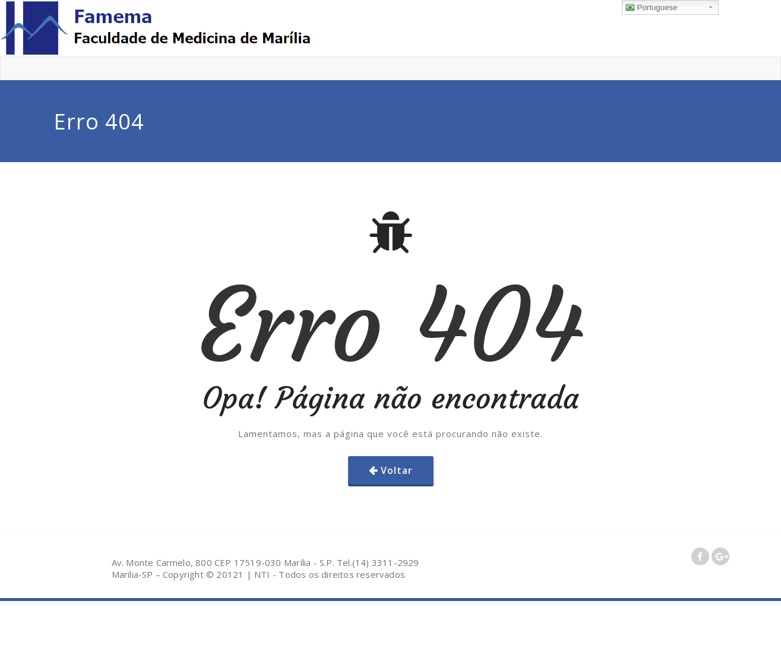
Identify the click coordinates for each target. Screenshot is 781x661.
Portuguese (651, 7)
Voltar (397, 470)
